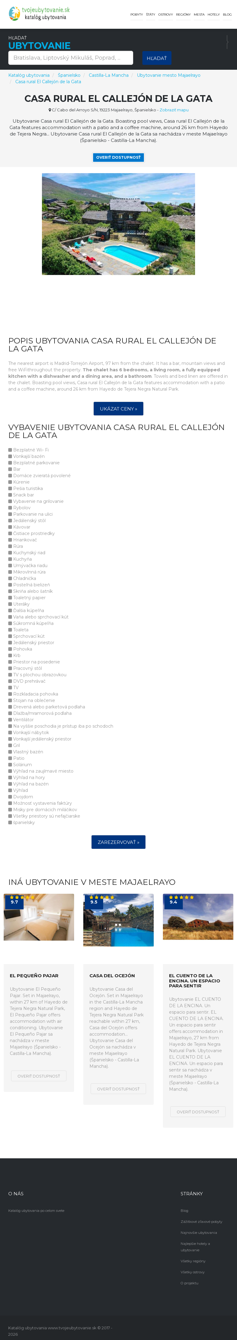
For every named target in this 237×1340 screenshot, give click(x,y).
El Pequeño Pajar (34, 975)
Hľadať (157, 58)
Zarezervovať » (118, 842)
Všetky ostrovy (192, 1265)
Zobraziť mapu (174, 109)
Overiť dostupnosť (118, 157)
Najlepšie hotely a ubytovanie (204, 1243)
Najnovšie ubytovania (198, 1232)
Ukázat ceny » (118, 409)
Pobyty (136, 15)
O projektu (189, 1276)
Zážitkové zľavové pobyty (201, 1221)
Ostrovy (165, 15)
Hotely (214, 15)
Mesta (199, 15)
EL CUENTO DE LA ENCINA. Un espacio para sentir (194, 981)
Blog (227, 15)
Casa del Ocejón (112, 975)
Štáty (150, 15)
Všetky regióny (193, 1254)
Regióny (183, 15)
